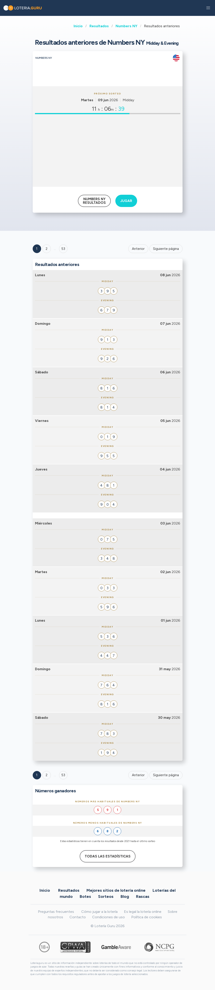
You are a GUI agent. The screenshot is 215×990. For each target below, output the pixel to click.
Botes (85, 896)
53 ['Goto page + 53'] (63, 249)
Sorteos (106, 896)
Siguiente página (166, 249)
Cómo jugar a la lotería (99, 911)
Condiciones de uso (108, 917)
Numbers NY (126, 26)
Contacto (77, 917)
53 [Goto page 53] (63, 775)
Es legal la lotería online (142, 911)
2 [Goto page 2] (46, 249)
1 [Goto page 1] (36, 249)
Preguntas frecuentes (56, 911)
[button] (208, 8)
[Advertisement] (107, 150)
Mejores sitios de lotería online (116, 890)
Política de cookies (146, 917)
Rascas (142, 896)
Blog (125, 896)
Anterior (138, 249)
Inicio (78, 26)
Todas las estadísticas (108, 856)
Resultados (99, 26)
